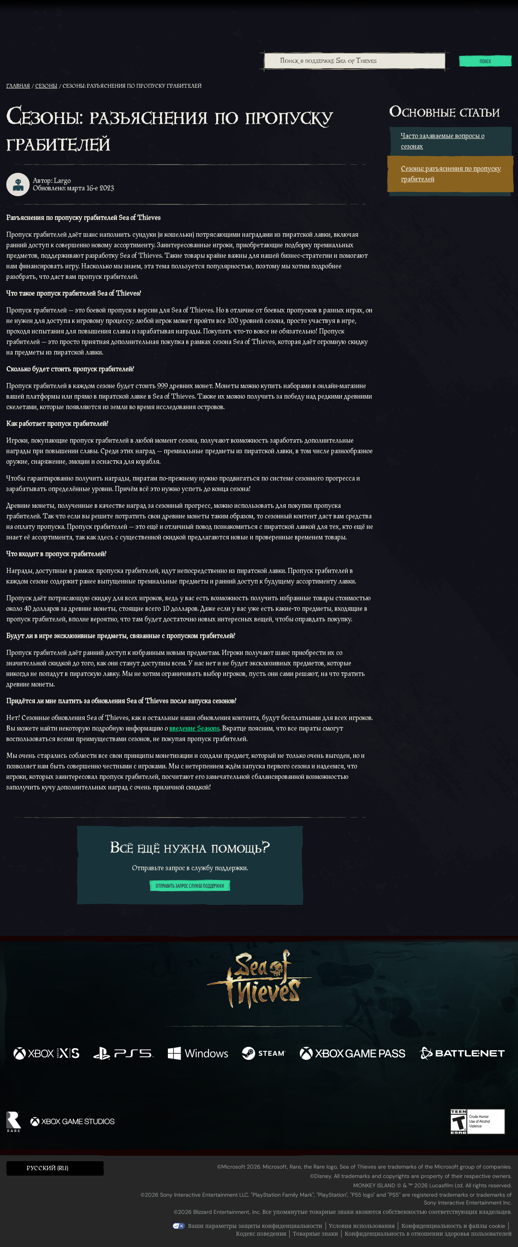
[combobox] (354, 61)
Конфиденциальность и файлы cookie (453, 1225)
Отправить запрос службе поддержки (190, 886)
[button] (55, 1168)
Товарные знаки (315, 1233)
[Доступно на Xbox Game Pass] (352, 1054)
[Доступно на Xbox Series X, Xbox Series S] (46, 1054)
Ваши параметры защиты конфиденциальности (255, 1225)
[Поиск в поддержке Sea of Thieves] (355, 61)
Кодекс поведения (261, 1233)
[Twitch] (223, 1086)
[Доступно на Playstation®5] (124, 1054)
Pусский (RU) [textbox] (47, 1168)
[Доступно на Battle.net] (462, 1054)
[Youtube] (257, 1086)
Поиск (485, 61)
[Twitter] (200, 1086)
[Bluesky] (334, 1087)
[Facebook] (180, 1085)
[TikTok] (312, 1086)
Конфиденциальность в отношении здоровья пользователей (428, 1233)
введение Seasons (194, 728)
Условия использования (362, 1225)
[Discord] (290, 1088)
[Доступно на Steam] (264, 1054)
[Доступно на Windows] (197, 1054)
